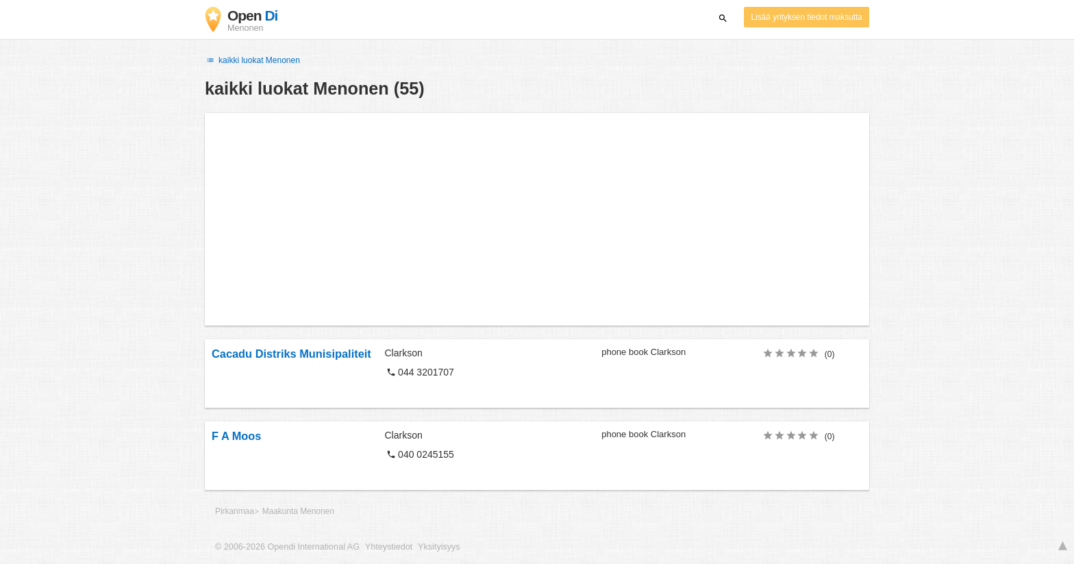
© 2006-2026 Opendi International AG (287, 547)
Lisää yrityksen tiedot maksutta (806, 17)
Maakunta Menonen (298, 511)
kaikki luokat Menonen (252, 60)
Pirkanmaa (234, 511)
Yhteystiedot (388, 547)
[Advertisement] (537, 219)
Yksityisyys (439, 547)
